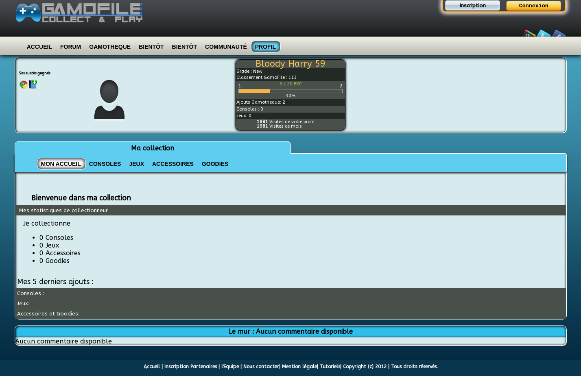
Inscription (473, 5)
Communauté (226, 46)
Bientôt (151, 46)
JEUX (136, 164)
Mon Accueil (61, 164)
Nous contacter (261, 366)
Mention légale (299, 366)
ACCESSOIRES (173, 164)
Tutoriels (330, 366)
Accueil (39, 46)
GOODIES (215, 164)
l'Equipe (230, 366)
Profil (265, 46)
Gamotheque (110, 46)
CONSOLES (105, 164)
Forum (70, 46)
